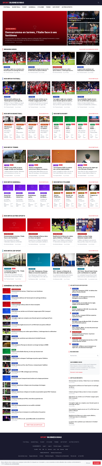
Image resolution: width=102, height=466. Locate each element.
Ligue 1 (44, 446)
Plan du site (73, 456)
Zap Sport (56, 7)
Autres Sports (67, 7)
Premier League (57, 446)
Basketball (16, 7)
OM (43, 449)
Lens (54, 449)
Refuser (88, 463)
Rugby (24, 7)
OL (46, 449)
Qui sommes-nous (22, 456)
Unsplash (97, 63)
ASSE (66, 449)
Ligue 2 (50, 446)
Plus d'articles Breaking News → (89, 49)
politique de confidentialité (12, 464)
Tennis (48, 7)
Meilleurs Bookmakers (56, 452)
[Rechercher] (98, 2)
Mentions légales (49, 456)
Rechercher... (73, 355)
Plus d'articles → (94, 78)
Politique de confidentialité (62, 456)
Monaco (50, 449)
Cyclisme (41, 7)
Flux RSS (81, 456)
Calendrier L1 (66, 446)
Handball (32, 7)
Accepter (96, 463)
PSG (40, 449)
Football (7, 7)
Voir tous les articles (34, 425)
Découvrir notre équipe (76, 372)
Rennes (62, 449)
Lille (58, 449)
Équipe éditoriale (33, 456)
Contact (41, 456)
